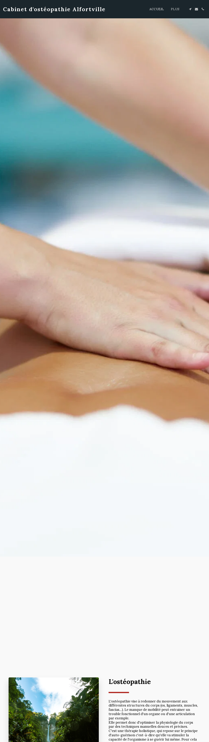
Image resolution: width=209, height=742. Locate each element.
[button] (190, 9)
